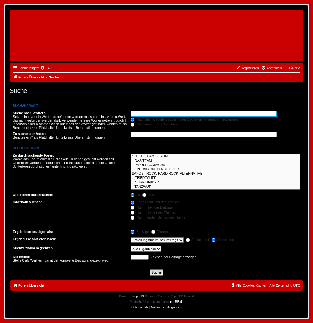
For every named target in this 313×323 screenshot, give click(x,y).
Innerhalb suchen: (27, 202)
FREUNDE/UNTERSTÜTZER (215, 169)
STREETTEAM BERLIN (215, 156)
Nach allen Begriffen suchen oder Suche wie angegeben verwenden (184, 119)
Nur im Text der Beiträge (151, 207)
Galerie (294, 68)
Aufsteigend (197, 239)
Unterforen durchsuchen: (33, 195)
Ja (135, 195)
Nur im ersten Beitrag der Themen (159, 217)
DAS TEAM (215, 161)
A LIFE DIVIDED (215, 182)
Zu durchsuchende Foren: (33, 155)
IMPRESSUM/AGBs (215, 165)
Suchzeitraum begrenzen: (33, 248)
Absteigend (223, 239)
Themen (160, 232)
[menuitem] (46, 68)
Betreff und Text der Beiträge (155, 202)
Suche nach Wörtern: (30, 113)
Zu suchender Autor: (29, 134)
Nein (148, 195)
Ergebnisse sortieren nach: (34, 239)
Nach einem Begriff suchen (154, 124)
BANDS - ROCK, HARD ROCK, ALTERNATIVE (215, 174)
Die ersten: (21, 257)
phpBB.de (176, 301)
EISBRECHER (215, 178)
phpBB (140, 296)
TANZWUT (215, 187)
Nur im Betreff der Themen (153, 212)
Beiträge (140, 232)
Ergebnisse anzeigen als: (33, 232)
